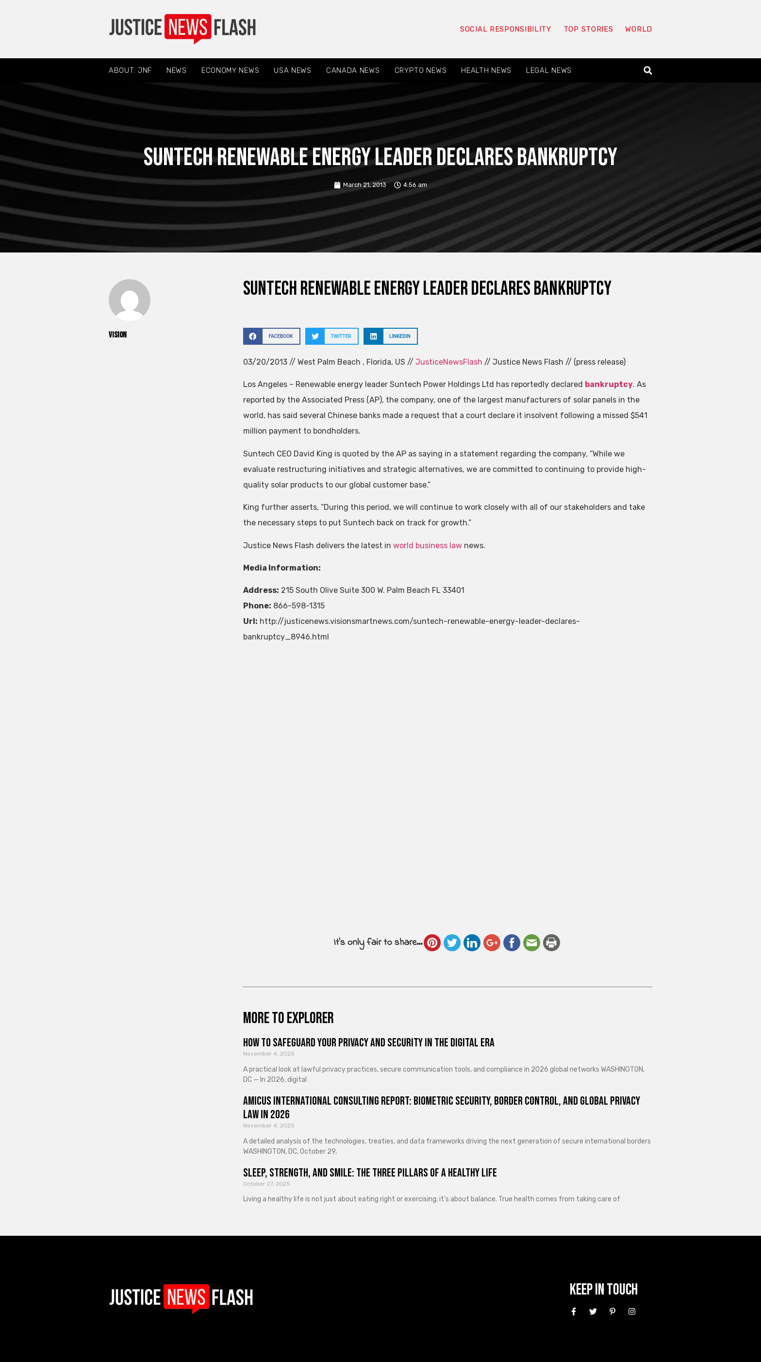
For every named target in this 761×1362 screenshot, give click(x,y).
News (176, 70)
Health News (486, 70)
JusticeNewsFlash (448, 362)
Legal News (549, 70)
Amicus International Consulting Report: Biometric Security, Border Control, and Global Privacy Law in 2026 (441, 1108)
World (638, 29)
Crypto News (421, 70)
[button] (648, 70)
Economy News (230, 70)
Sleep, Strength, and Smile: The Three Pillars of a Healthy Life (370, 1173)
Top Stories (588, 29)
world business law (427, 545)
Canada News (353, 70)
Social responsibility (505, 29)
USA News (293, 70)
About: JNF (130, 70)
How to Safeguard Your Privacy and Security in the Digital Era (369, 1043)
